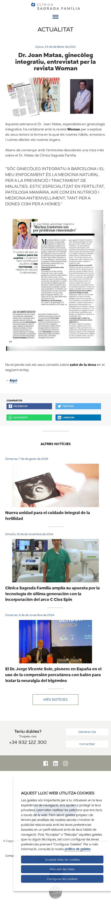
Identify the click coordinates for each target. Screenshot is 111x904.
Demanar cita (87, 732)
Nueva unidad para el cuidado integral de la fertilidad (47, 515)
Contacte (11, 856)
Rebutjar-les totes (62, 869)
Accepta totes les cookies (62, 859)
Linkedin (66, 417)
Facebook (18, 406)
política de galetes (77, 849)
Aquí (13, 380)
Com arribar (87, 744)
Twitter (65, 406)
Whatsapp (18, 417)
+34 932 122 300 (28, 742)
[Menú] (55, 17)
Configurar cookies (57, 894)
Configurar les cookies (62, 879)
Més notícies (55, 699)
